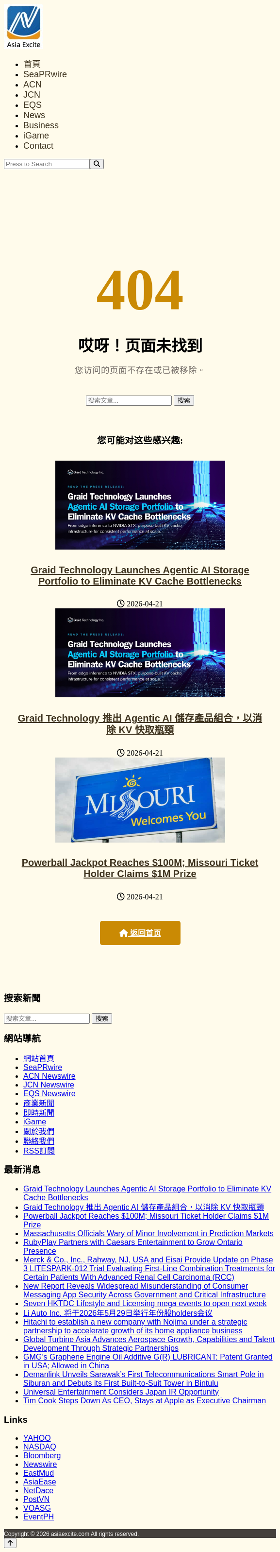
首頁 (32, 64)
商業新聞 (38, 1103)
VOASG (37, 1508)
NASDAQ (39, 1447)
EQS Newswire (49, 1093)
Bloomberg (42, 1455)
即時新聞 (38, 1113)
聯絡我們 (38, 1141)
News (34, 115)
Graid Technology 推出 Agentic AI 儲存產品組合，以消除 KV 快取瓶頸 (143, 1207)
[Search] (97, 164)
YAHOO (37, 1438)
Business (41, 125)
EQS (32, 105)
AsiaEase (39, 1482)
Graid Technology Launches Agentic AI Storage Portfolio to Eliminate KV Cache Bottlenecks (140, 575)
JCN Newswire (48, 1085)
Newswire (40, 1464)
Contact (38, 146)
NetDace (38, 1490)
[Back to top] (10, 1543)
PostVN (36, 1499)
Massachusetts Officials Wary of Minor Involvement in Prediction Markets (148, 1233)
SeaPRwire (45, 74)
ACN (32, 84)
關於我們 (38, 1131)
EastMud (38, 1473)
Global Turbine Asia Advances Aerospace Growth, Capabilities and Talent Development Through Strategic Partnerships (149, 1343)
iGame (36, 135)
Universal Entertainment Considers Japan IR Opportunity (121, 1392)
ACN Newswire (49, 1076)
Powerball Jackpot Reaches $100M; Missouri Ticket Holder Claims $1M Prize (140, 868)
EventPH (38, 1517)
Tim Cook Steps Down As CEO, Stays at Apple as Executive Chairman (144, 1401)
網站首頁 (38, 1058)
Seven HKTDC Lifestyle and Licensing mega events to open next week (145, 1303)
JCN (31, 95)
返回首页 (140, 933)
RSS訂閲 (39, 1151)
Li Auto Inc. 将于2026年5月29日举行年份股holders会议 (118, 1313)
